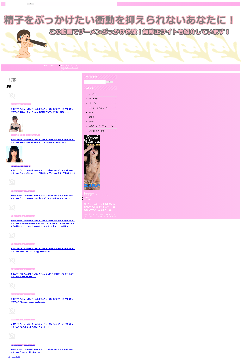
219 (13, 357)
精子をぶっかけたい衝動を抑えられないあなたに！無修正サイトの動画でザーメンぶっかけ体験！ (99, 207)
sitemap (86, 197)
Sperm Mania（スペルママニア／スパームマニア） (69, 68)
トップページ (48, 65)
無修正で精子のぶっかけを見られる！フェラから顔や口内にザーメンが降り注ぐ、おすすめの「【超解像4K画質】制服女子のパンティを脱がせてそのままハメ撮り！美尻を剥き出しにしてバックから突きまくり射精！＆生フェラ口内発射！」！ (43, 223)
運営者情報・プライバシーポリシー (98, 195)
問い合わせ (88, 199)
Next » (17, 357)
